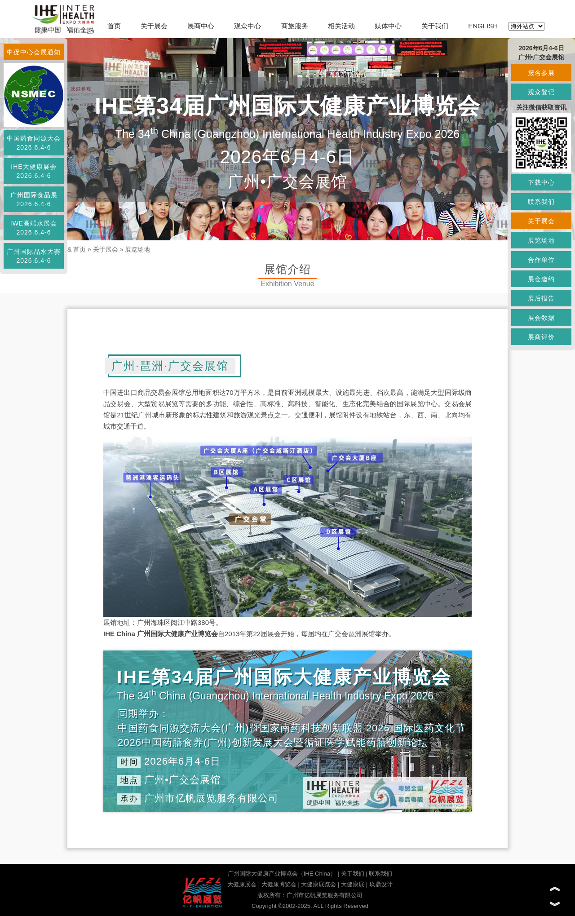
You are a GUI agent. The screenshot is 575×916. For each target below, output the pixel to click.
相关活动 (341, 26)
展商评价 (541, 337)
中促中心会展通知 (34, 52)
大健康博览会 (278, 884)
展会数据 (541, 317)
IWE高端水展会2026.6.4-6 (33, 228)
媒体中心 (388, 26)
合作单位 (541, 259)
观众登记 (541, 92)
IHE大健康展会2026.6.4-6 (33, 171)
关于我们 (434, 26)
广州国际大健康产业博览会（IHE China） (282, 873)
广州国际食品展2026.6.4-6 (34, 199)
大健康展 (352, 884)
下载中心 (541, 182)
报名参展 (541, 72)
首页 (114, 26)
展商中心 (200, 26)
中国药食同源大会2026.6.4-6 (34, 143)
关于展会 (154, 26)
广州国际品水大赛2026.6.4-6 (34, 256)
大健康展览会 (318, 884)
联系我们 (380, 873)
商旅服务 (294, 26)
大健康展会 (242, 884)
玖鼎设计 (381, 884)
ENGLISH (483, 26)
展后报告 (541, 298)
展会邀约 (541, 279)
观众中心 (247, 26)
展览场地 (137, 249)
